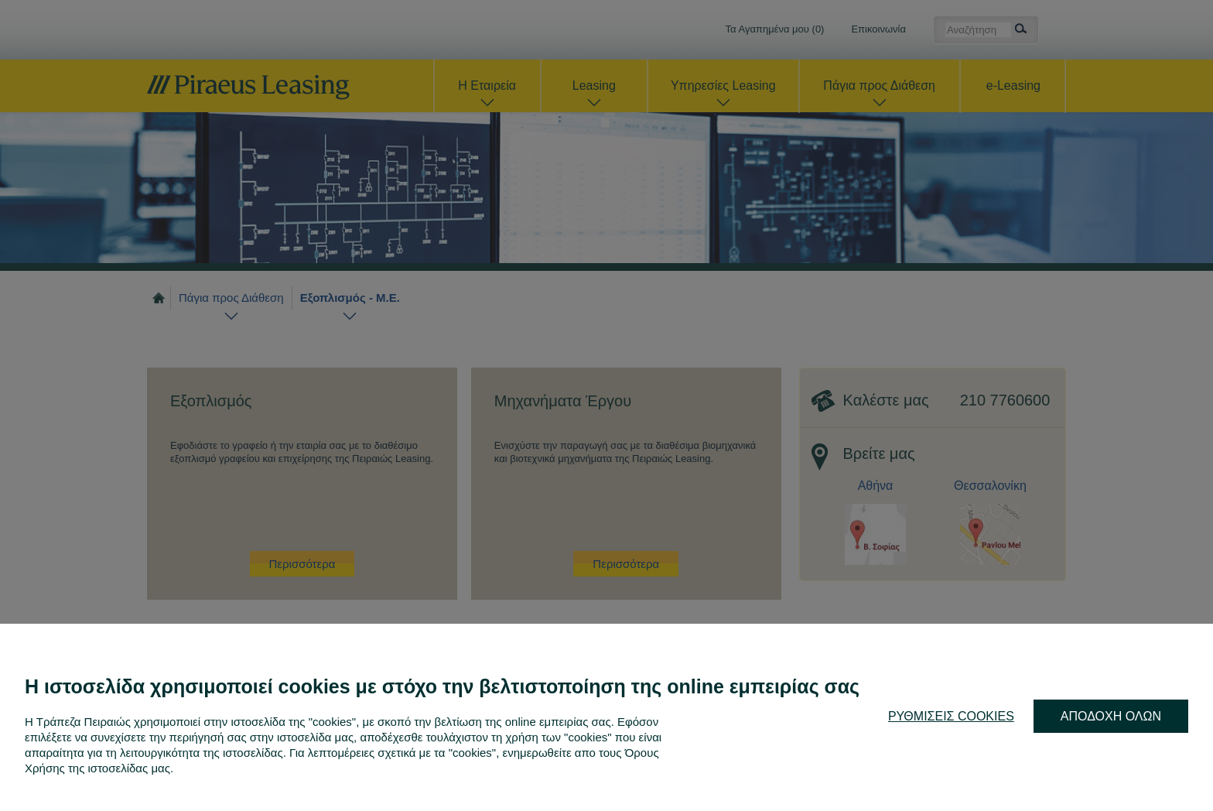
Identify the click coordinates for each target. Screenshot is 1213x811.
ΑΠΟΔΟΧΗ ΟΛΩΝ (1111, 716)
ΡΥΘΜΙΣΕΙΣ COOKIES (951, 716)
